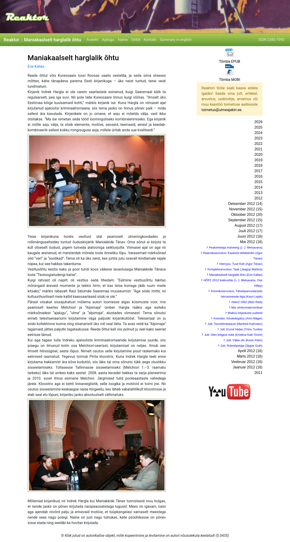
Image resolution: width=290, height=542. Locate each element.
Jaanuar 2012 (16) (248, 367)
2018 (258, 165)
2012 (258, 198)
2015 (258, 182)
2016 (258, 176)
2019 (258, 160)
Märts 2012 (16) (249, 356)
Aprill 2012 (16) (250, 351)
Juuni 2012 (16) (249, 236)
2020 (258, 155)
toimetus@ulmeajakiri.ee (221, 110)
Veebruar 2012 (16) (246, 362)
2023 (258, 138)
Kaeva (123, 39)
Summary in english (176, 39)
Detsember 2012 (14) (245, 204)
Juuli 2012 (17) (250, 231)
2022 (258, 144)
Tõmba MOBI (229, 79)
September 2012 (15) (245, 220)
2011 (258, 373)
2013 (258, 193)
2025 (258, 127)
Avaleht (93, 39)
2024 (258, 133)
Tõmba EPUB (229, 61)
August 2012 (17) (249, 225)
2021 (258, 149)
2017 (258, 171)
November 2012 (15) (246, 209)
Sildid (135, 39)
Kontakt (150, 39)
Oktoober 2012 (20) (247, 214)
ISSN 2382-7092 (272, 39)
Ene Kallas (36, 66)
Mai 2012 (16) (251, 242)
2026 (258, 122)
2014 (258, 187)
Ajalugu (108, 39)
